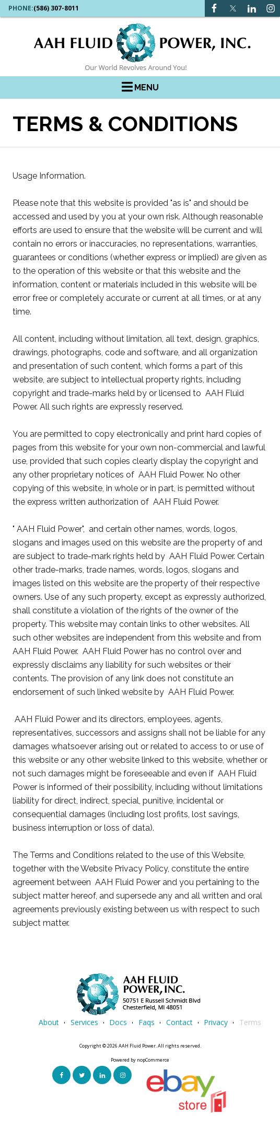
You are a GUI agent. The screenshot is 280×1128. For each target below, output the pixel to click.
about (49, 1022)
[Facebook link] (214, 8)
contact (179, 1022)
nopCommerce (153, 1059)
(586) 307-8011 (56, 8)
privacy (216, 1022)
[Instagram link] (251, 8)
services (84, 1022)
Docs (118, 1022)
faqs (146, 1022)
